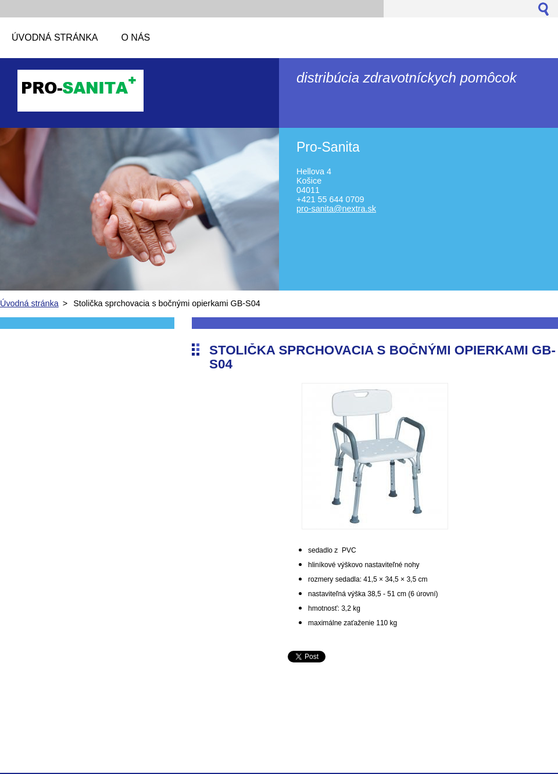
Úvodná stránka (29, 303)
